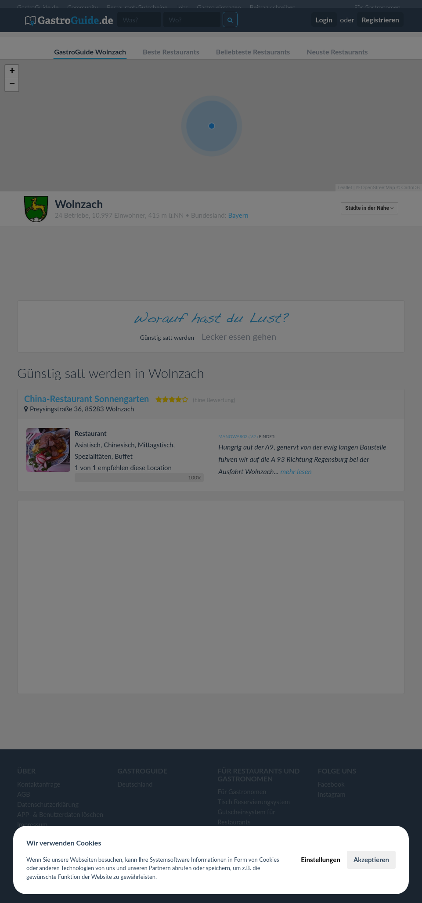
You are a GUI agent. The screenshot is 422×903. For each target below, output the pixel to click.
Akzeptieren (371, 859)
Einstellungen (320, 859)
